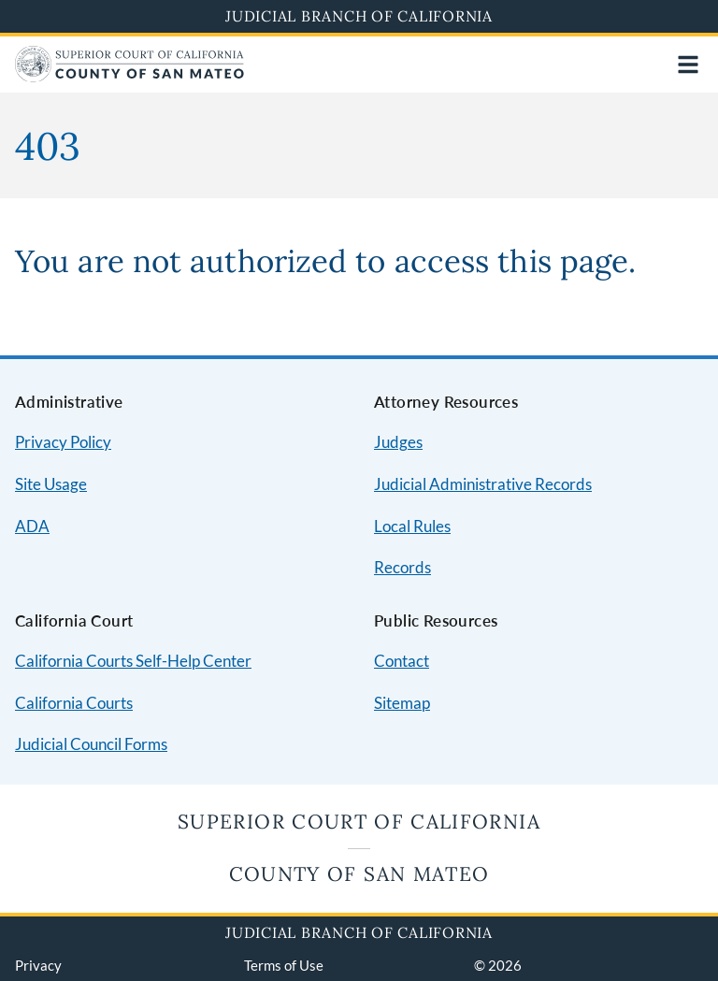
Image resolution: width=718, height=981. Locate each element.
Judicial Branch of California (359, 16)
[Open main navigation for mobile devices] (688, 64)
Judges (398, 442)
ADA (32, 526)
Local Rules (412, 526)
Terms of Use (283, 965)
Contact (401, 661)
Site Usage (51, 484)
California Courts (74, 703)
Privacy (38, 965)
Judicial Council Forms (91, 744)
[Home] (129, 76)
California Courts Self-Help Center (133, 661)
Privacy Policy (63, 442)
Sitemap (402, 703)
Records (402, 567)
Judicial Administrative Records (483, 484)
